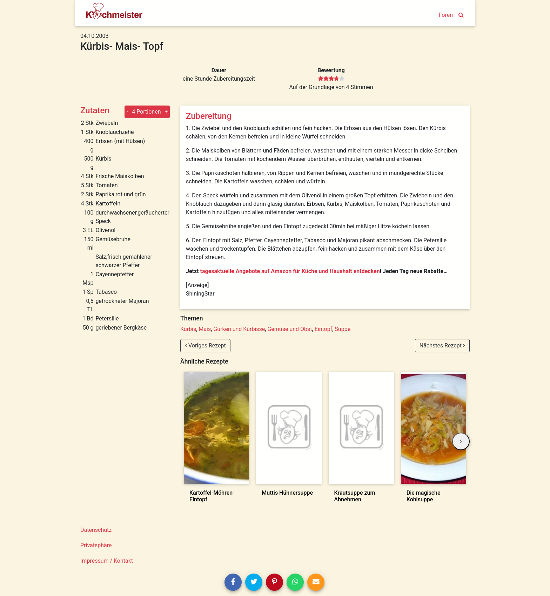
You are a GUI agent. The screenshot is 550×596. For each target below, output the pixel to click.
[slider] (331, 79)
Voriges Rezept (205, 345)
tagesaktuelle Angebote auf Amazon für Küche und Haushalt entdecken (290, 271)
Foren (446, 15)
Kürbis (188, 329)
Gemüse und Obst (289, 329)
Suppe (342, 329)
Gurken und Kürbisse (239, 329)
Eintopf (324, 329)
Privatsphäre (96, 545)
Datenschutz (96, 530)
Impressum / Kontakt (106, 560)
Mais (205, 329)
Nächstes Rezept (442, 345)
